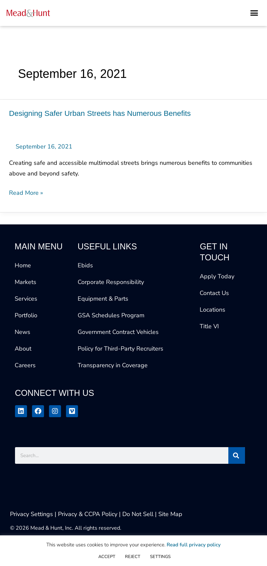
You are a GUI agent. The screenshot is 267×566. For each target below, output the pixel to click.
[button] (254, 13)
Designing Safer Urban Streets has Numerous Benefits (100, 113)
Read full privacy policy (194, 544)
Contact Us (214, 293)
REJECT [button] (132, 557)
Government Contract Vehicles (118, 332)
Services (26, 299)
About (23, 349)
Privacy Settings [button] (31, 514)
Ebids (85, 265)
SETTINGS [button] (160, 557)
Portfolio (26, 315)
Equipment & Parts (103, 299)
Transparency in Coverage (113, 365)
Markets (25, 282)
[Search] (236, 455)
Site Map (170, 514)
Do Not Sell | (139, 514)
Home (23, 265)
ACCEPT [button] (106, 557)
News (22, 332)
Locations (212, 310)
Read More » (26, 192)
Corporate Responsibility (111, 282)
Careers (25, 365)
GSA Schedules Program (111, 315)
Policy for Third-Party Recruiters (120, 349)
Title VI (209, 326)
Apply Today (217, 276)
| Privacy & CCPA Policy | (88, 514)
